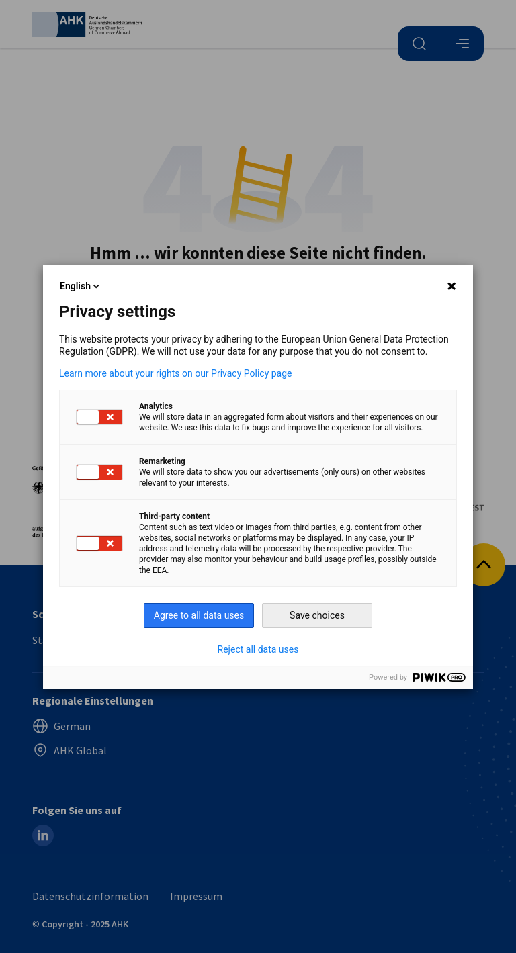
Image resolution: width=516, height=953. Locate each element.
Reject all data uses (258, 649)
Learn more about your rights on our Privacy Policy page (175, 373)
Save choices (317, 615)
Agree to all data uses (199, 615)
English (80, 286)
